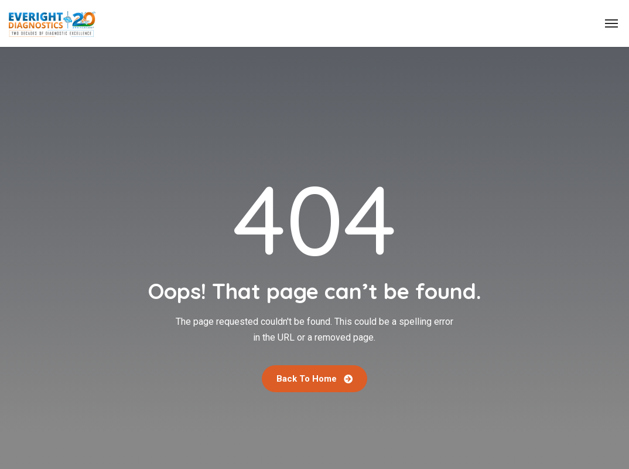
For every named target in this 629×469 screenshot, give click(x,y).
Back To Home (314, 378)
